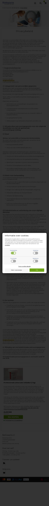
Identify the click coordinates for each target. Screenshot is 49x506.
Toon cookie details (24, 266)
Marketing (35, 252)
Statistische (35, 260)
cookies (7, 245)
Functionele (13, 260)
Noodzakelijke (13, 252)
